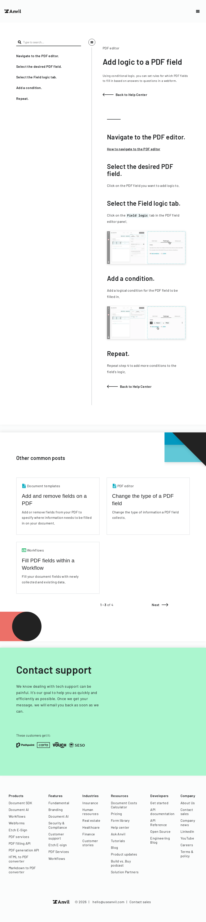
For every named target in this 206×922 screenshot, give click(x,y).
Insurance (90, 803)
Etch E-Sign (18, 830)
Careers (186, 845)
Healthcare (91, 827)
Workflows (17, 816)
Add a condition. (29, 88)
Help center (120, 827)
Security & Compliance (57, 825)
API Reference (158, 822)
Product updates (124, 854)
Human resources (90, 811)
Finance (88, 834)
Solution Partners (125, 872)
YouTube (187, 838)
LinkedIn (187, 831)
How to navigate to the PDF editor (133, 149)
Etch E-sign (57, 845)
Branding (55, 809)
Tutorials (118, 841)
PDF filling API (20, 843)
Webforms (17, 823)
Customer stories (90, 843)
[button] (48, 55)
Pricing (116, 814)
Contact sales (186, 811)
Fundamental (58, 803)
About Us (187, 803)
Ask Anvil (118, 834)
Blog (114, 847)
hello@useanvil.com (108, 902)
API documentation (161, 811)
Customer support (56, 836)
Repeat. (22, 98)
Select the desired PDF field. (39, 66)
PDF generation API (24, 850)
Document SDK (20, 803)
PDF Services (58, 851)
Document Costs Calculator (124, 805)
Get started (159, 803)
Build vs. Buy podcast (121, 863)
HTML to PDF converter (19, 859)
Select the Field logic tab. (36, 77)
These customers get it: (33, 735)
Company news (187, 822)
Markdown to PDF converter (22, 870)
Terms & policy (186, 853)
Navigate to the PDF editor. (37, 56)
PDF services (19, 837)
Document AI (19, 809)
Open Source (160, 831)
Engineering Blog (160, 840)
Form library (120, 820)
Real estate (91, 820)
